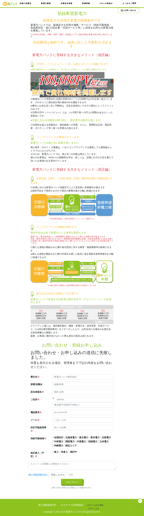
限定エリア (70, 445)
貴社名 (35, 377)
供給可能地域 (38, 438)
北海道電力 (70, 437)
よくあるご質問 (129, 3)
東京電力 (94, 437)
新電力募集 (46, 3)
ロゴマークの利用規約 (72, 505)
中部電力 (57, 441)
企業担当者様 (66, 3)
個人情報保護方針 (47, 505)
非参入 (63, 452)
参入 (55, 452)
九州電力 (103, 441)
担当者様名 (37, 392)
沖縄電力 (57, 445)
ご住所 (35, 399)
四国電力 (91, 441)
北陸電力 (105, 437)
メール (35, 420)
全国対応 (57, 437)
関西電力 (69, 441)
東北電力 (82, 437)
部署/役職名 (36, 384)
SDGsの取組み (106, 3)
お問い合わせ (128, 10)
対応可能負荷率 (38, 429)
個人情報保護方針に (38, 475)
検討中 (72, 452)
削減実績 (86, 3)
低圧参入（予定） (37, 454)
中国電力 (80, 441)
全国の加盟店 (25, 3)
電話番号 (36, 412)
